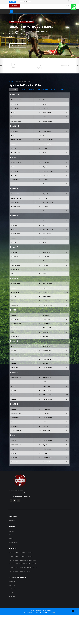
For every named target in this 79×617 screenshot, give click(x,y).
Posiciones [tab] (23, 89)
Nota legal (12, 585)
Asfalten (45, 117)
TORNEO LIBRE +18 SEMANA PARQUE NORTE (22, 560)
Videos (11, 538)
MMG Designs (51, 612)
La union (45, 104)
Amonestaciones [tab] (43, 89)
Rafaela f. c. (46, 100)
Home (11, 81)
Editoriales (12, 535)
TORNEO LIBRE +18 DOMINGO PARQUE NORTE (23, 564)
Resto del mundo (16, 121)
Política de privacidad (15, 589)
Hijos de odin (15, 104)
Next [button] (77, 65)
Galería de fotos (13, 542)
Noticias (11, 531)
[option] (39, 36)
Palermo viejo (15, 108)
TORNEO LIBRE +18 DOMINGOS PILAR (20, 571)
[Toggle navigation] (11, 11)
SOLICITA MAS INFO (17, 45)
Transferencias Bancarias (24, 1)
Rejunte (13, 117)
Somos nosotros (16, 100)
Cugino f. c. (14, 112)
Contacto (12, 596)
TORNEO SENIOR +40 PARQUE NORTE (20, 556)
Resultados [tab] (14, 89)
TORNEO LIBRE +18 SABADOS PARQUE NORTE (23, 567)
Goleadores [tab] (32, 89)
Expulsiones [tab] (53, 89)
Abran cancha (47, 112)
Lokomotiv (46, 108)
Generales (12, 520)
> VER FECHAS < (14, 5)
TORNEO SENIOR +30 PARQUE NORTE (20, 553)
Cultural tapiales (47, 121)
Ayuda (11, 592)
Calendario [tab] (63, 89)
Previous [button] (1, 65)
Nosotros (12, 581)
